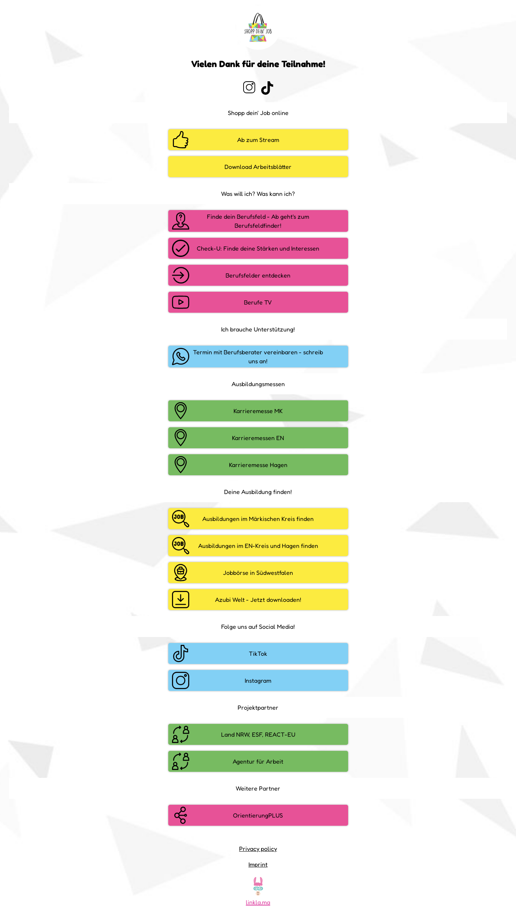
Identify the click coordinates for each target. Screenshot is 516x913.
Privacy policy (258, 848)
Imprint (258, 864)
